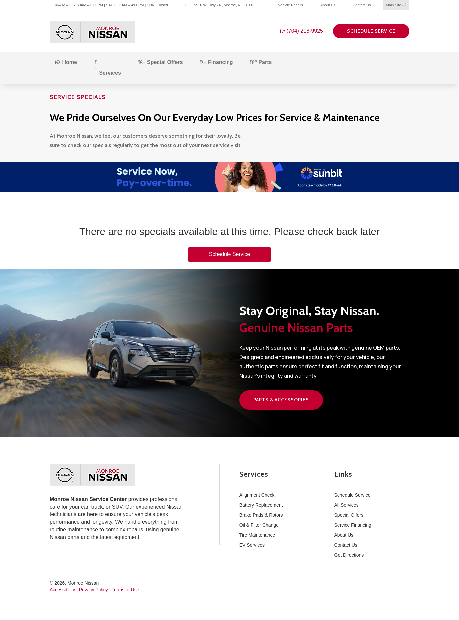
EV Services (252, 545)
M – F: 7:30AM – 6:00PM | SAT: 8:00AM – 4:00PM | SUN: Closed (111, 5)
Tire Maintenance (257, 535)
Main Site (396, 5)
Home (66, 62)
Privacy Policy (93, 589)
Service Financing (352, 525)
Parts (261, 62)
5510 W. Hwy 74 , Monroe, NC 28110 (219, 5)
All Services (346, 505)
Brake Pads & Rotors (261, 515)
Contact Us (362, 5)
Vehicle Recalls (290, 5)
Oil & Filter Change (259, 525)
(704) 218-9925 (301, 31)
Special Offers (160, 62)
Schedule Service (371, 31)
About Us (327, 5)
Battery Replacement (261, 505)
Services (107, 68)
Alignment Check (257, 495)
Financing (216, 62)
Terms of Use (125, 589)
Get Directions (349, 555)
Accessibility (62, 589)
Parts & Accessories (281, 400)
